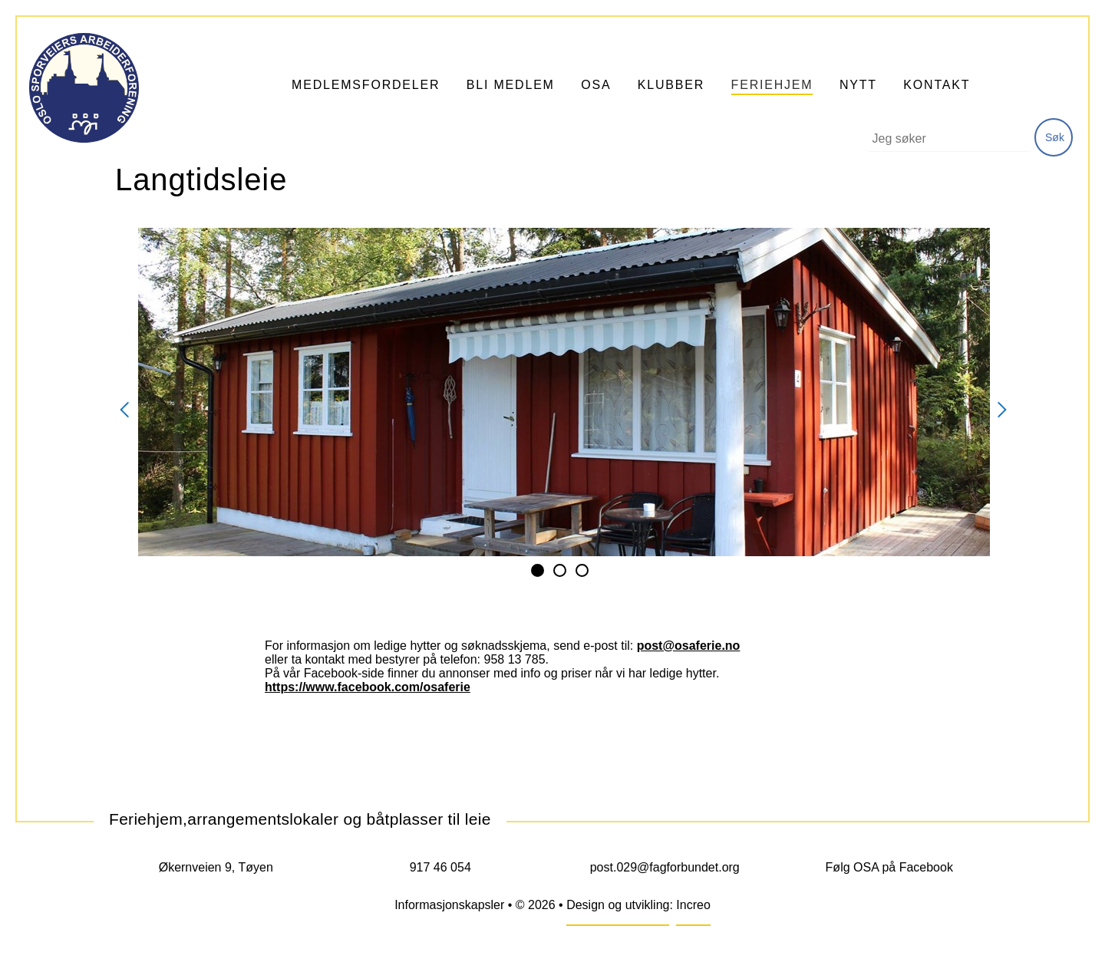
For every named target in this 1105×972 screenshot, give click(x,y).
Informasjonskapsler (449, 904)
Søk (1054, 137)
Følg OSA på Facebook (889, 867)
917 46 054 (440, 867)
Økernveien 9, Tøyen (216, 867)
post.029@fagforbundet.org (665, 867)
